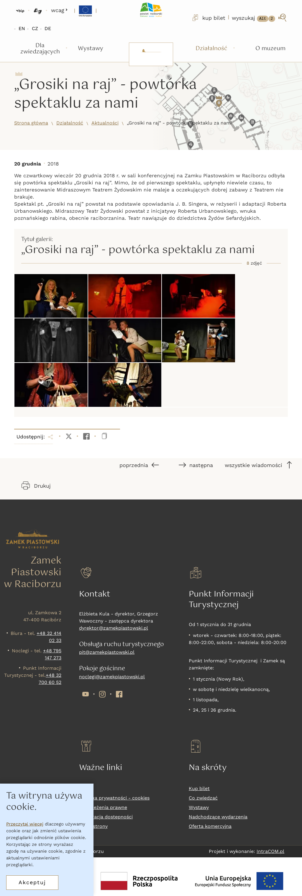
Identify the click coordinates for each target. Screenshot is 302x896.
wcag (59, 10)
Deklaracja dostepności (106, 817)
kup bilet (208, 18)
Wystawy (199, 807)
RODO (86, 788)
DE (48, 28)
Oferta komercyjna (210, 826)
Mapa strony (93, 826)
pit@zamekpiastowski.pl (106, 652)
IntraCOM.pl (270, 851)
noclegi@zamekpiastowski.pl (112, 676)
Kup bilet (199, 788)
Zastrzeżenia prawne (103, 807)
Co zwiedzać (203, 798)
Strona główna (31, 123)
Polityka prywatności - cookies (114, 798)
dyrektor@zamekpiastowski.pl (113, 628)
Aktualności (105, 123)
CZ (35, 28)
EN (22, 28)
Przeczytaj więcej (24, 824)
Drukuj (36, 485)
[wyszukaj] (259, 17)
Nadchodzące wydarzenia (218, 817)
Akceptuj (32, 882)
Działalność (69, 123)
